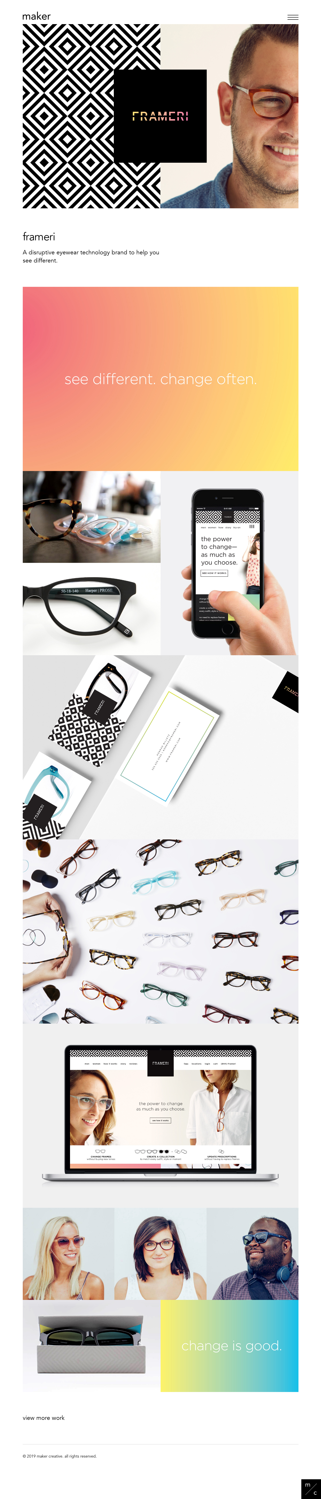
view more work (44, 1418)
